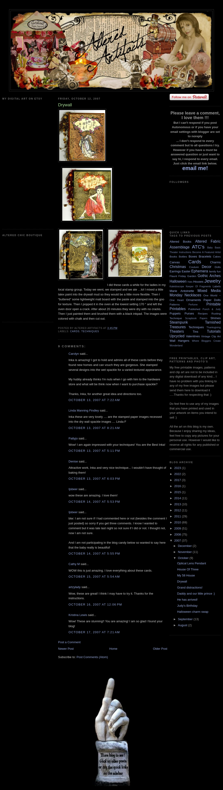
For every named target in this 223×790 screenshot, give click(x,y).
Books (173, 256)
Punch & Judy (212, 309)
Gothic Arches (209, 276)
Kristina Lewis (78, 615)
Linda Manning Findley (84, 410)
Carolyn (74, 353)
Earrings (175, 271)
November (185, 552)
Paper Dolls (212, 300)
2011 (178, 516)
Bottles (183, 256)
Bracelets (205, 256)
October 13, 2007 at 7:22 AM (94, 400)
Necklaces (192, 295)
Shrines (215, 318)
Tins (195, 331)
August (183, 625)
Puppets (175, 313)
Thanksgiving (214, 327)
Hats (189, 282)
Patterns (175, 304)
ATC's (198, 246)
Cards (75, 331)
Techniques (90, 331)
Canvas (175, 262)
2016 (178, 486)
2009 (178, 528)
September (185, 619)
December (185, 546)
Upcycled (177, 336)
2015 (178, 492)
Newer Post (66, 648)
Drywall (182, 581)
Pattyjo (73, 438)
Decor (207, 267)
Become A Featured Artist (206, 252)
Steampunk (179, 322)
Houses (198, 281)
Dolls (218, 266)
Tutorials (214, 331)
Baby (210, 247)
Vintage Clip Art (211, 336)
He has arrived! (187, 599)
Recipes (203, 313)
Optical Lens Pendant (191, 563)
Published (194, 309)
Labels (217, 286)
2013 (178, 504)
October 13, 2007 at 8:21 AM (94, 428)
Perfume (193, 304)
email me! (195, 168)
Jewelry (212, 281)
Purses (189, 313)
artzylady (75, 587)
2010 (178, 522)
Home (113, 648)
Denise (73, 461)
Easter (186, 271)
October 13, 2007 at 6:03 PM (94, 478)
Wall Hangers (179, 340)
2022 (178, 474)
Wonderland (176, 345)
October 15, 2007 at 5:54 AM (94, 576)
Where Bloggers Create (206, 341)
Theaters (177, 331)
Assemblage (180, 247)
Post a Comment (69, 642)
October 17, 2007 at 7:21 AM (94, 632)
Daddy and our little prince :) (196, 593)
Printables (178, 309)
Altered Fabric (208, 241)
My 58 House (186, 575)
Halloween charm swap (192, 611)
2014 (178, 498)
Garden (191, 276)
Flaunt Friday (178, 276)
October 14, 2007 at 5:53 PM (94, 501)
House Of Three (187, 569)
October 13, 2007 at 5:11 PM (94, 450)
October (184, 558)
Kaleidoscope (177, 286)
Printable (213, 304)
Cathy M (74, 564)
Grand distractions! (189, 587)
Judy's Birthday (187, 605)
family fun (215, 271)
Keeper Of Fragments (198, 286)
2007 (178, 540)
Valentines (193, 336)
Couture (194, 266)
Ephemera (199, 271)
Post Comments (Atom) (92, 657)
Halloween (178, 281)
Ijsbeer (73, 489)
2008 (178, 534)
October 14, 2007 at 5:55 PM (94, 553)
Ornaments (193, 300)
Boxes (193, 256)
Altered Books (180, 241)
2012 (178, 510)
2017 (178, 480)
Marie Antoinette (182, 291)
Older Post (160, 648)
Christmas (178, 267)
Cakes (217, 256)
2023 (178, 468)
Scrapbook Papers (196, 318)
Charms (215, 262)
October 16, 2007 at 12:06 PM (95, 604)
